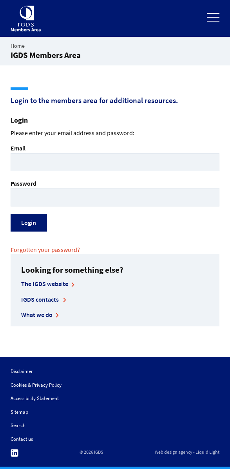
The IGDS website (44, 284)
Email (115, 157)
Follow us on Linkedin (14, 453)
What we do (37, 315)
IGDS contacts (40, 299)
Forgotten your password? (45, 250)
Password (115, 192)
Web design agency (173, 452)
